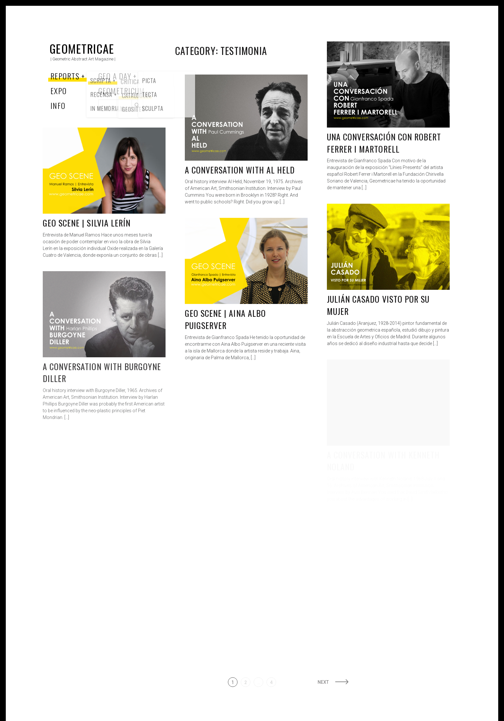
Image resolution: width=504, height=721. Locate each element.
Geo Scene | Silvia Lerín (86, 223)
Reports (64, 76)
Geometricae (82, 48)
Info (58, 105)
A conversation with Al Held (240, 170)
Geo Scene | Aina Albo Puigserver (225, 319)
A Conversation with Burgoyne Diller (102, 372)
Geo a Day (114, 76)
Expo (58, 90)
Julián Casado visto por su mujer (378, 305)
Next (323, 682)
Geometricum (121, 90)
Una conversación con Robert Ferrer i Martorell (384, 142)
